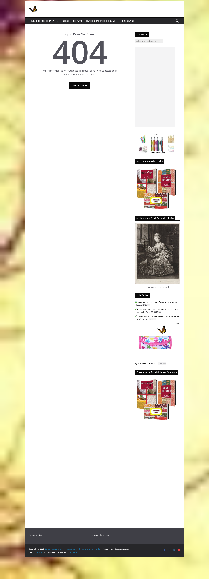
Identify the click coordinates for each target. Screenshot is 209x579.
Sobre (66, 21)
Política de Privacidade (100, 535)
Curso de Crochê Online (43, 21)
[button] (57, 21)
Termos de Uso (35, 535)
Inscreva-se (128, 21)
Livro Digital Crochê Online (100, 21)
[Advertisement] (155, 87)
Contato (77, 21)
